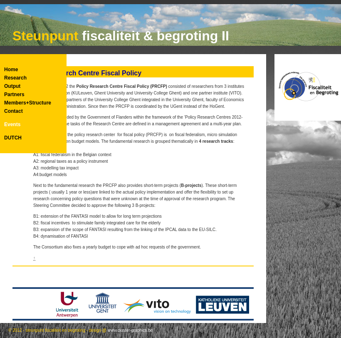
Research (15, 78)
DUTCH (13, 138)
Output (12, 86)
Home (11, 69)
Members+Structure (27, 103)
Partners (14, 94)
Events (12, 124)
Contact (13, 111)
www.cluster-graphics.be (130, 330)
